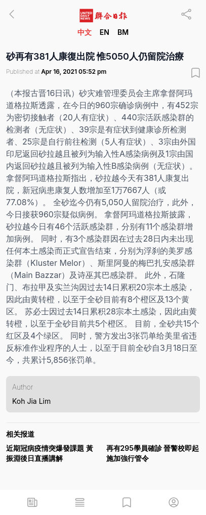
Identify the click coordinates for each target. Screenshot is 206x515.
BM (123, 32)
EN (104, 32)
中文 (84, 32)
